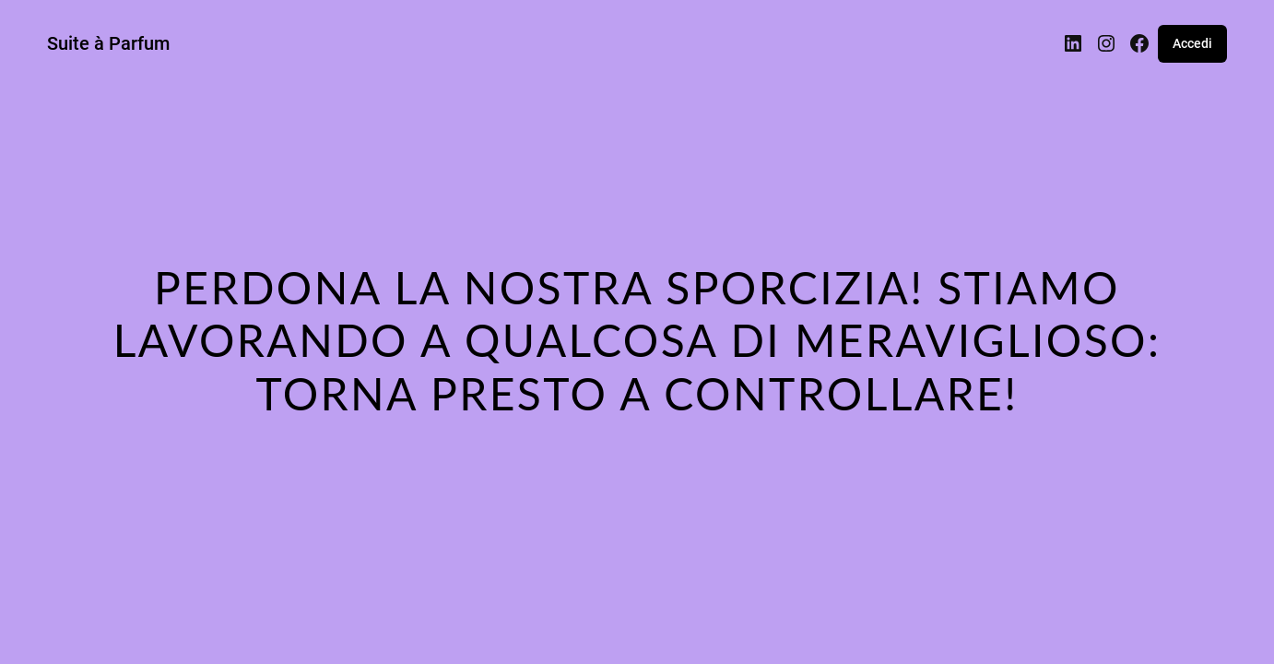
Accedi (1192, 43)
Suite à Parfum (108, 43)
